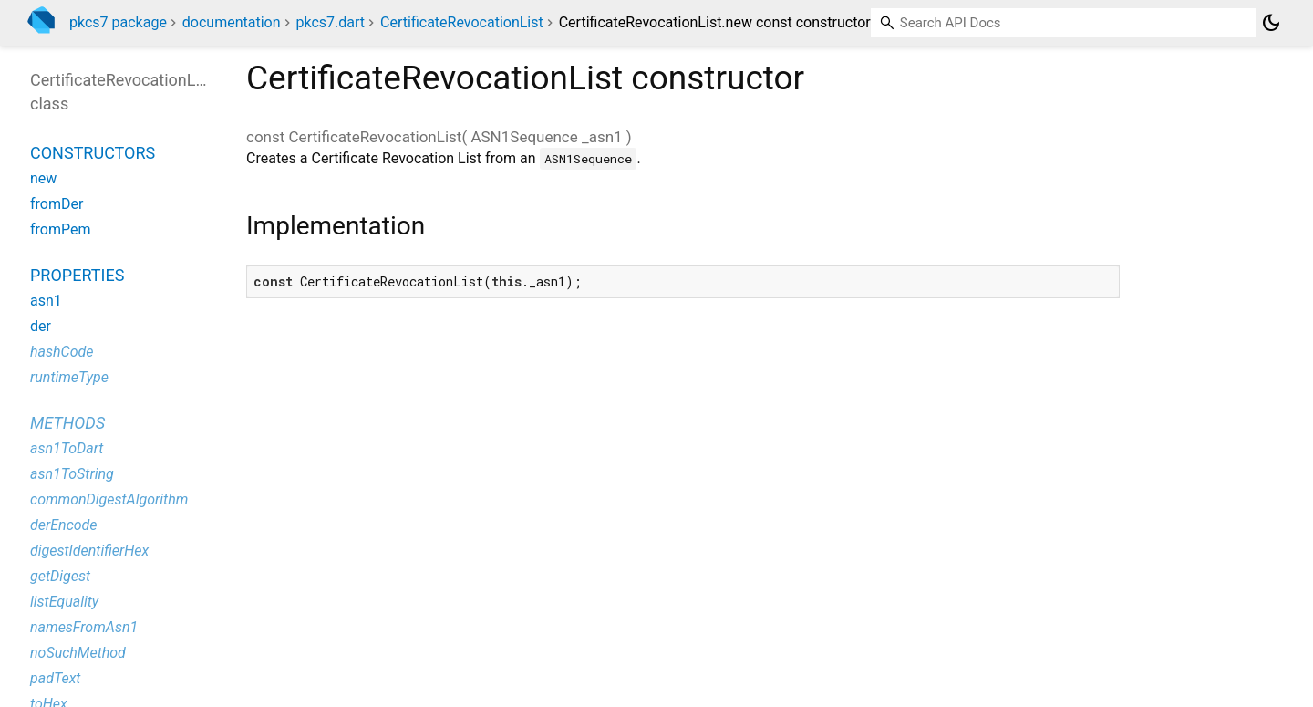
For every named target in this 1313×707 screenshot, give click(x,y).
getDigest (60, 576)
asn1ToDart (66, 448)
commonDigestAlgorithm (109, 499)
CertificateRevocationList (461, 22)
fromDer (56, 204)
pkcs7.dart (331, 22)
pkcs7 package (118, 22)
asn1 (46, 300)
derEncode (64, 525)
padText (55, 678)
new (43, 178)
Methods (67, 422)
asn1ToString (72, 474)
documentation (231, 22)
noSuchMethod (78, 652)
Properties (77, 275)
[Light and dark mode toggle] (1271, 22)
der (40, 326)
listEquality (64, 601)
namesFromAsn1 (84, 627)
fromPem (60, 229)
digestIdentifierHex (89, 550)
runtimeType (69, 377)
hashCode (61, 351)
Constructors (92, 152)
